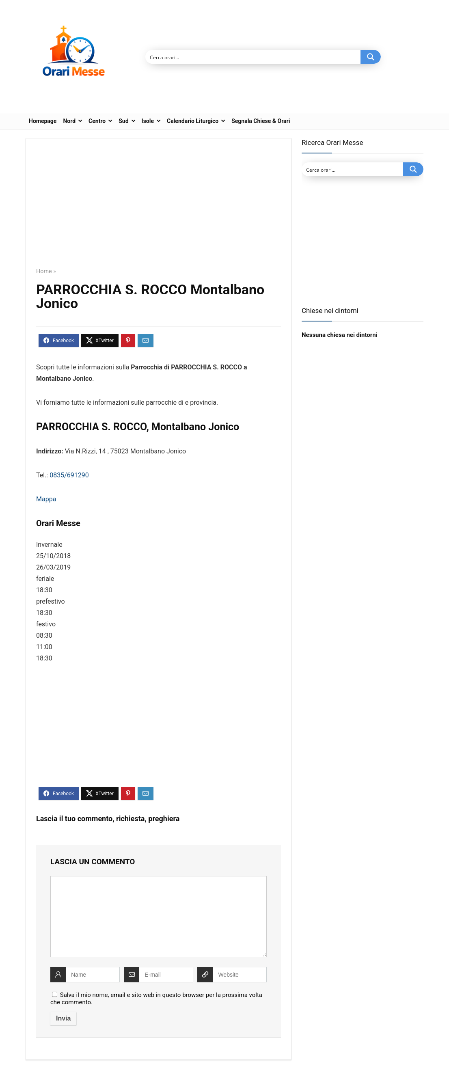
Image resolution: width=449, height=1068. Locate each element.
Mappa (46, 499)
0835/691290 (69, 475)
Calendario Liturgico (192, 121)
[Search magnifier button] (370, 57)
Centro (97, 121)
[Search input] (253, 57)
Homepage (42, 121)
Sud (123, 121)
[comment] (158, 916)
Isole (148, 121)
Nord (69, 121)
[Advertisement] (158, 208)
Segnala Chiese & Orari (260, 121)
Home (44, 271)
